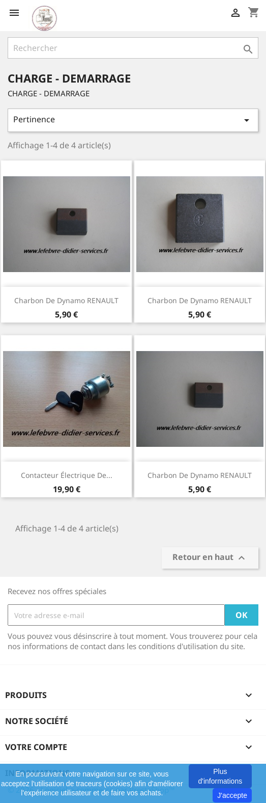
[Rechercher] (133, 48)
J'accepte (232, 795)
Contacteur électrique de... (66, 475)
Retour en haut (210, 558)
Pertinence (133, 120)
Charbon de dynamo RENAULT (66, 300)
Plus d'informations (220, 776)
